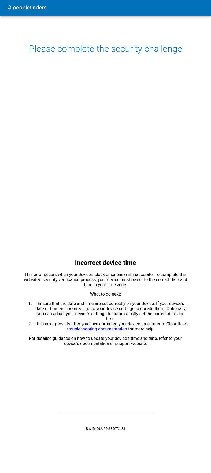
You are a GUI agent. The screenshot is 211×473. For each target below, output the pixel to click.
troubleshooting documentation (97, 329)
